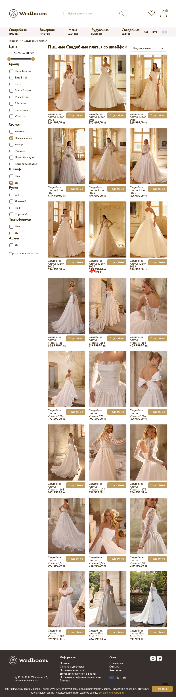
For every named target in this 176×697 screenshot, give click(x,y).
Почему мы (116, 663)
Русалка (17, 151)
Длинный (17, 201)
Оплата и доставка (72, 667)
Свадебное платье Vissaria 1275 (138, 487)
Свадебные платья (18, 31)
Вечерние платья (47, 31)
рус (154, 32)
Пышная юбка (20, 138)
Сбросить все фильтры (23, 253)
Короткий (18, 214)
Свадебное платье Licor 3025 (138, 190)
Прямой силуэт (21, 157)
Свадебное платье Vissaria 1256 (138, 340)
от (15, 53)
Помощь (65, 663)
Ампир (16, 145)
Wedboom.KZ (39, 677)
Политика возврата (72, 670)
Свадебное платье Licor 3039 (138, 264)
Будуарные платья (99, 31)
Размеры (65, 681)
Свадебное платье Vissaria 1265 (56, 413)
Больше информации (111, 692)
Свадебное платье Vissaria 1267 (138, 413)
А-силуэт (18, 131)
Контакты (115, 670)
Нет (14, 176)
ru (124, 677)
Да (13, 183)
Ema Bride (18, 78)
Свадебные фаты (130, 31)
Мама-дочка (73, 31)
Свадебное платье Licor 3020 (56, 190)
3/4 (14, 195)
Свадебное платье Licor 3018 (138, 117)
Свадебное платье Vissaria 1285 (56, 634)
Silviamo (17, 103)
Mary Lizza (19, 97)
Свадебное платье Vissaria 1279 (97, 560)
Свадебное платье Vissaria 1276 (56, 560)
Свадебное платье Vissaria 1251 (56, 340)
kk (117, 677)
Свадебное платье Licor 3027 (97, 264)
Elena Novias (20, 71)
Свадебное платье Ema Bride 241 (96, 634)
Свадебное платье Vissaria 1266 (97, 413)
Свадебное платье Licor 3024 (97, 190)
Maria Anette (20, 90)
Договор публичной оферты (78, 674)
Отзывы (114, 667)
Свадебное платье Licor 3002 (56, 117)
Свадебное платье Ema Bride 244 (137, 634)
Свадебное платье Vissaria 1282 (138, 560)
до (27, 53)
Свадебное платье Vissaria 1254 (97, 340)
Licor (15, 84)
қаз (146, 32)
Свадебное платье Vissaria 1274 (97, 487)
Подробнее (75, 115)
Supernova (18, 110)
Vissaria (17, 116)
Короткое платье (23, 164)
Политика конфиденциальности (80, 677)
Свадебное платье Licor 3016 (97, 117)
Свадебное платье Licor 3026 (56, 264)
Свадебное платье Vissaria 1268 (56, 487)
